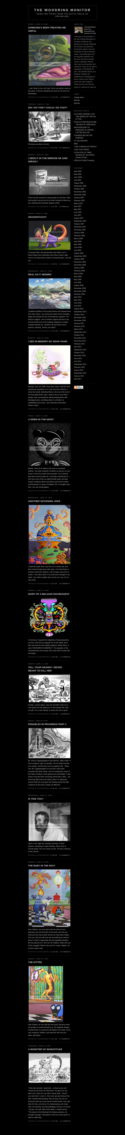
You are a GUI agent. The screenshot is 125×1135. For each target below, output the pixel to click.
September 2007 (80, 221)
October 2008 (79, 259)
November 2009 (80, 288)
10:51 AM (54, 409)
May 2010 (77, 300)
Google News (79, 97)
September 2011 (80, 332)
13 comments (64, 583)
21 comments (65, 1121)
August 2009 (78, 285)
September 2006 (80, 186)
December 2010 (80, 320)
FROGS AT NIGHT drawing (84, 160)
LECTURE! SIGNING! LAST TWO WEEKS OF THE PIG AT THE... (85, 116)
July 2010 (77, 306)
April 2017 (78, 379)
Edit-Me (77, 100)
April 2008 (78, 241)
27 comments (64, 1039)
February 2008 (79, 236)
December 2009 (80, 291)
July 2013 (77, 361)
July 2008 (77, 250)
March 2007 (78, 203)
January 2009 (79, 268)
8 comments (65, 331)
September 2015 (80, 373)
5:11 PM (54, 206)
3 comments (64, 206)
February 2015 (79, 367)
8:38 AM (54, 788)
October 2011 (79, 335)
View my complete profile (85, 87)
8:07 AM (54, 583)
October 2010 (79, 314)
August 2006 (78, 183)
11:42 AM (54, 1121)
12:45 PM (54, 491)
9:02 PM (54, 148)
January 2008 (79, 233)
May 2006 (77, 174)
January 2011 (79, 323)
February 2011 (79, 326)
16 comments (65, 409)
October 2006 (79, 189)
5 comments (65, 97)
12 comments (64, 148)
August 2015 (78, 370)
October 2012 (79, 352)
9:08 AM (54, 855)
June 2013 (78, 358)
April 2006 (78, 171)
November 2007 (80, 227)
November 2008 (80, 262)
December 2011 (80, 341)
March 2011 (78, 329)
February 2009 (79, 271)
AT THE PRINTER (81, 141)
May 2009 (77, 279)
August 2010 (78, 309)
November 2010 (80, 317)
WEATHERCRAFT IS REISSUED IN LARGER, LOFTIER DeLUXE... (84, 130)
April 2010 (78, 297)
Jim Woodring (90, 27)
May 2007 (77, 209)
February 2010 (79, 294)
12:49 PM (54, 952)
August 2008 (78, 253)
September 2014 (80, 364)
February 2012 (79, 344)
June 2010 (78, 303)
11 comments (65, 491)
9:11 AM (54, 1039)
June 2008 (78, 247)
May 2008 (77, 244)
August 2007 (78, 218)
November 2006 (80, 192)
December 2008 (80, 265)
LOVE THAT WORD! (81, 149)
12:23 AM (54, 714)
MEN (76, 144)
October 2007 (79, 224)
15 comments (64, 788)
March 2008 (78, 238)
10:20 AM (54, 657)
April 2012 (78, 347)
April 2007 (78, 206)
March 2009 (78, 274)
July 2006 (77, 180)
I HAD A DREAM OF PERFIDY (85, 147)
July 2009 (77, 282)
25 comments (65, 952)
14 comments (64, 264)
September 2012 (80, 350)
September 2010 (80, 312)
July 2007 (77, 215)
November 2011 (80, 338)
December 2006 (80, 195)
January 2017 (79, 376)
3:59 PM (54, 264)
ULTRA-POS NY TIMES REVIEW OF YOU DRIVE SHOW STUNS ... (84, 155)
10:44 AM (54, 331)
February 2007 (79, 200)
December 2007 (80, 230)
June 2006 (78, 177)
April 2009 (78, 276)
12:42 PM (54, 97)
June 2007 (78, 212)
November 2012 (80, 355)
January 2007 (79, 198)
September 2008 (80, 256)
